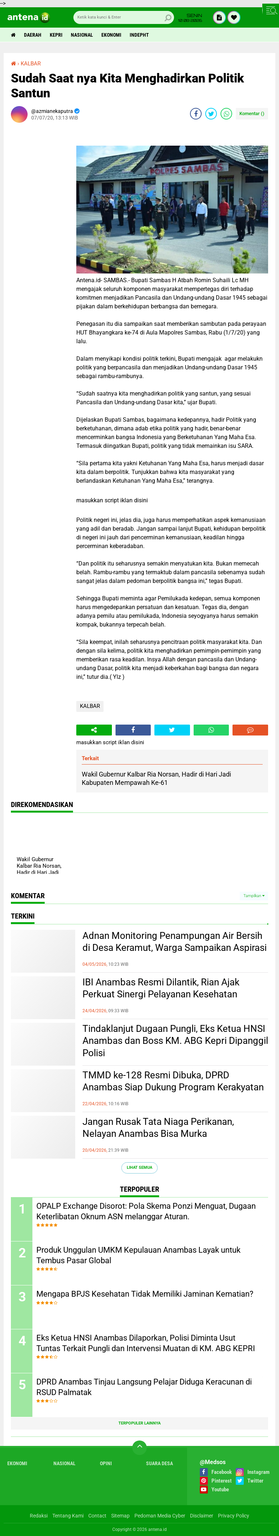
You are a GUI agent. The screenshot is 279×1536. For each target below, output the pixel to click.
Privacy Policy (233, 1516)
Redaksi (39, 1516)
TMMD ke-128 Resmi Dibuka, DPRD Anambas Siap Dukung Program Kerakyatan (173, 1081)
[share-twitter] (211, 113)
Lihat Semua (139, 1167)
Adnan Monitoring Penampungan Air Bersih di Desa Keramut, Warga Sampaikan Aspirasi (174, 941)
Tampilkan (253, 895)
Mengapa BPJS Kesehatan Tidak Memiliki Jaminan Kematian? (144, 1293)
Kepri (56, 35)
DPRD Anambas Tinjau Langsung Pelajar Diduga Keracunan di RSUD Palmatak (144, 1387)
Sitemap (120, 1516)
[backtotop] (139, 1447)
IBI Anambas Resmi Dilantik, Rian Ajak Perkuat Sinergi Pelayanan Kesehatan (160, 988)
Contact (97, 1516)
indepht (139, 35)
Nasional (82, 35)
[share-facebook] (196, 113)
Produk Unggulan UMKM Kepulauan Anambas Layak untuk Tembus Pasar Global (138, 1255)
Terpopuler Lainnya (139, 1423)
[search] (123, 17)
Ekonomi (111, 35)
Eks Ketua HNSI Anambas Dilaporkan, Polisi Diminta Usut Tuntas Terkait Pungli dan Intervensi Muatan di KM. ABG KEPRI (145, 1343)
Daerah (32, 35)
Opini (106, 1463)
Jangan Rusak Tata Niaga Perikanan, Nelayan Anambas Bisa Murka (158, 1127)
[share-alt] (94, 730)
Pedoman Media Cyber (159, 1516)
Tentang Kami (68, 1516)
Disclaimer (201, 1516)
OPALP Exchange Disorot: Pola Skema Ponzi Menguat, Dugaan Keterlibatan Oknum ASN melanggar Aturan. (146, 1211)
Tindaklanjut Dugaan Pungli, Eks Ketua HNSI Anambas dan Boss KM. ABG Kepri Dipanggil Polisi (175, 1041)
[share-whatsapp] (226, 113)
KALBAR (90, 706)
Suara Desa (159, 1463)
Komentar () (251, 113)
